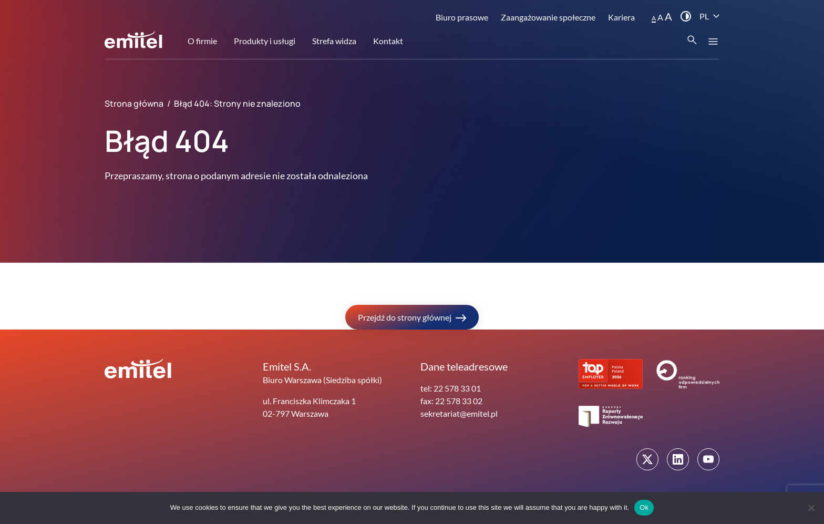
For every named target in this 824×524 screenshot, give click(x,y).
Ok (644, 507)
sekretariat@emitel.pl (459, 413)
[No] (811, 507)
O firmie (202, 41)
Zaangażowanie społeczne (548, 17)
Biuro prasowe (462, 17)
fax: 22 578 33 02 (451, 401)
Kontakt (388, 41)
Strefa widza (334, 41)
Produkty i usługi (264, 41)
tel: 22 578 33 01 (450, 388)
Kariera (621, 17)
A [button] (654, 18)
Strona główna (134, 103)
